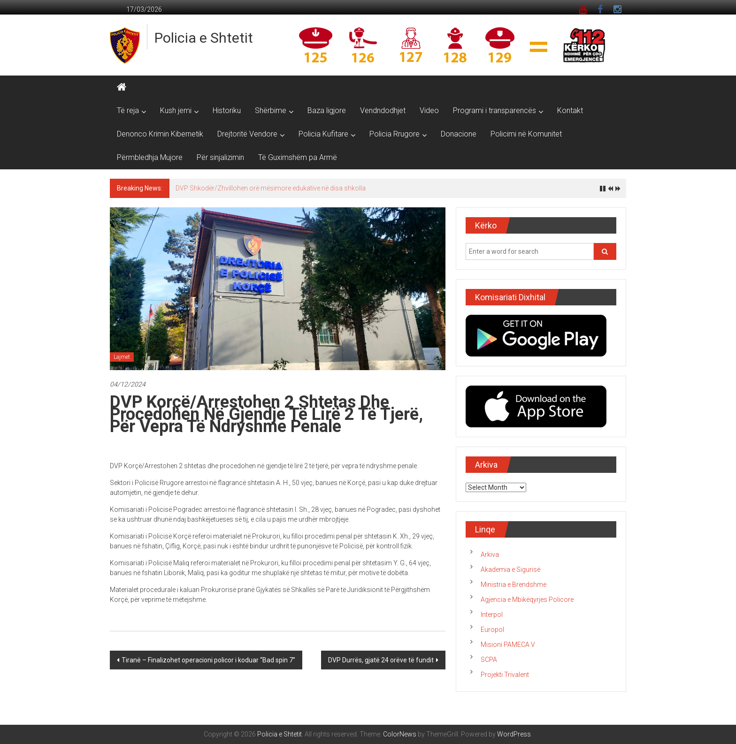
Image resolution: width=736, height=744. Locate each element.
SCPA (489, 659)
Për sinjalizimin (220, 157)
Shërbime (270, 110)
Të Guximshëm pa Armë (297, 157)
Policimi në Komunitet (526, 133)
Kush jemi (176, 110)
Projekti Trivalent (505, 674)
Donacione (458, 133)
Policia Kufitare (323, 133)
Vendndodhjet (383, 110)
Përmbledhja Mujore (150, 157)
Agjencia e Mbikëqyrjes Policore (527, 599)
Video (429, 110)
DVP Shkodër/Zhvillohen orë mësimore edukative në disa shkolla (271, 188)
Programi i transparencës (494, 110)
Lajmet (122, 357)
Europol (492, 629)
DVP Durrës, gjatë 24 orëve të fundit (381, 660)
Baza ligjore (326, 110)
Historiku (227, 110)
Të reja (128, 110)
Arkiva (490, 554)
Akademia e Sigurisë (510, 569)
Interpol (492, 614)
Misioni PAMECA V (508, 644)
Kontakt (570, 110)
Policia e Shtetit (203, 38)
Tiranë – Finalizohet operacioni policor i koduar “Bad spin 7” (208, 660)
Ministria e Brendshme (513, 584)
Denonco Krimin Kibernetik (160, 133)
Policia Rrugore (394, 133)
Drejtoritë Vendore (247, 133)
